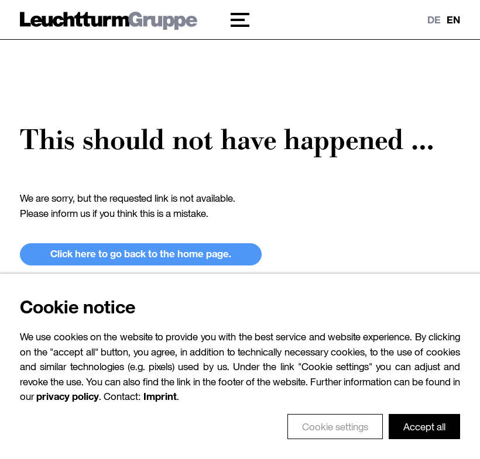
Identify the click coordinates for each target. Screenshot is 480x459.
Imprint (160, 405)
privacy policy (67, 405)
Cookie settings (335, 435)
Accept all (424, 435)
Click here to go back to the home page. (140, 253)
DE (434, 19)
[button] (240, 19)
